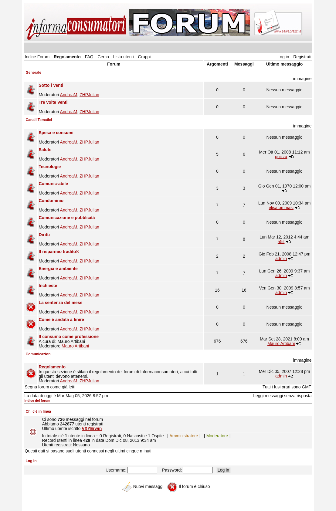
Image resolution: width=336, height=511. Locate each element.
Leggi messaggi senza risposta (282, 395)
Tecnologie (50, 166)
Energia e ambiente (58, 268)
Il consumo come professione (69, 336)
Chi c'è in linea (38, 411)
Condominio (51, 200)
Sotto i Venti (51, 85)
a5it (281, 241)
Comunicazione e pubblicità (67, 217)
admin (281, 258)
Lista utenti (123, 56)
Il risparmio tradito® (59, 251)
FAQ (89, 56)
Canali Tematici (39, 120)
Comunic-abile (53, 183)
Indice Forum (37, 56)
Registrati (302, 56)
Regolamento (67, 56)
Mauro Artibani (75, 345)
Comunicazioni (39, 354)
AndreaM (68, 94)
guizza (281, 156)
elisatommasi (281, 207)
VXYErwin (92, 428)
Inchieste (48, 285)
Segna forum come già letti (50, 386)
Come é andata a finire (61, 319)
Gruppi (144, 56)
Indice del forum (37, 400)
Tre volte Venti (53, 102)
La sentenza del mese (61, 302)
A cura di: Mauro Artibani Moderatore (120, 341)
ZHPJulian (89, 94)
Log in (283, 56)
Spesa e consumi (56, 132)
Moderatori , (120, 90)
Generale (33, 72)
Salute (45, 149)
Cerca (103, 56)
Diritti (44, 234)
